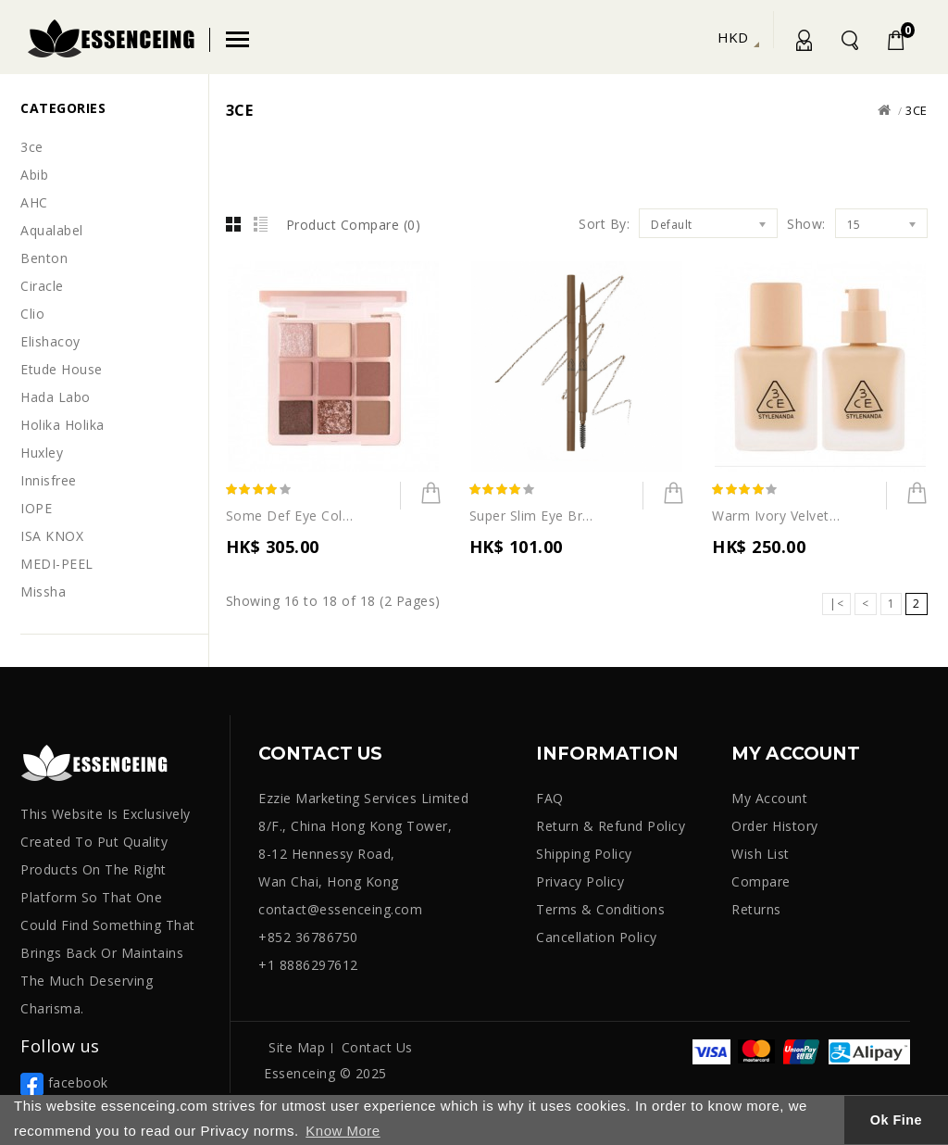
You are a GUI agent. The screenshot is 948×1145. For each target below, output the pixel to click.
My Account (802, 43)
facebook (64, 1082)
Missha (43, 591)
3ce (32, 147)
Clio (32, 313)
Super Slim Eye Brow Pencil (534, 516)
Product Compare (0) (353, 224)
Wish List (760, 853)
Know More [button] (343, 1131)
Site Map (296, 1047)
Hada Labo (55, 397)
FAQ (550, 798)
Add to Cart (421, 498)
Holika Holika (62, 425)
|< (836, 603)
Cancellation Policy (596, 937)
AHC (34, 202)
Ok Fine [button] (896, 1120)
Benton (44, 258)
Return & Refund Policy (610, 826)
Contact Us (377, 1047)
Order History (774, 826)
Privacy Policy (580, 881)
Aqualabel (51, 230)
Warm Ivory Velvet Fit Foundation (777, 516)
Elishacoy (50, 341)
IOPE (36, 508)
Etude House (61, 369)
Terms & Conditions (600, 909)
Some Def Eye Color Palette (291, 516)
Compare (761, 881)
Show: (806, 224)
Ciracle (42, 286)
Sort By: (604, 224)
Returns (756, 909)
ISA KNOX (51, 536)
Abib (34, 174)
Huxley (41, 452)
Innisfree (48, 480)
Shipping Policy (584, 853)
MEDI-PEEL (57, 563)
